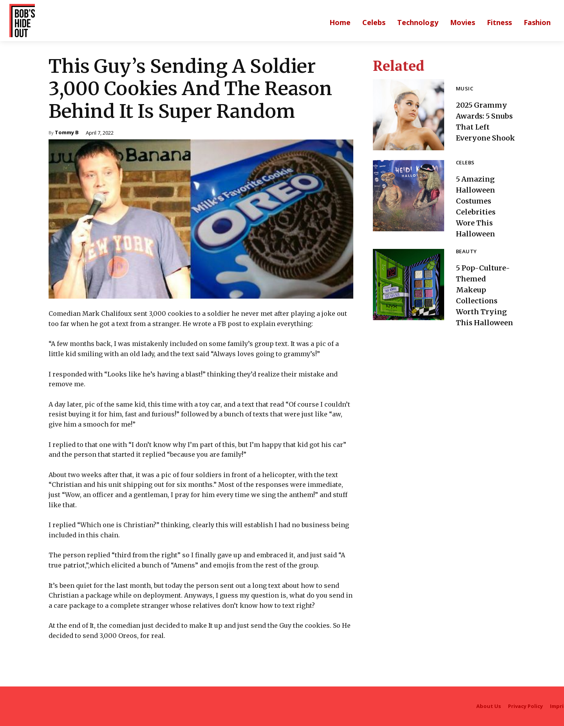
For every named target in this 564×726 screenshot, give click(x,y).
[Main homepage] (339, 22)
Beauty (466, 252)
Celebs (465, 163)
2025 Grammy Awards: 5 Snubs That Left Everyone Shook (484, 121)
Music (464, 83)
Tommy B (67, 133)
